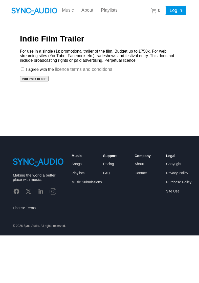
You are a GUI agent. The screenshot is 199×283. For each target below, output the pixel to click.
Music (68, 10)
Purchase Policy (178, 182)
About (87, 10)
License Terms (24, 208)
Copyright (173, 164)
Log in (176, 10)
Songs (77, 164)
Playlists (109, 10)
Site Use (173, 191)
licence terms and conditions (83, 69)
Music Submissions (87, 182)
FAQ (106, 173)
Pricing (108, 164)
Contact (141, 173)
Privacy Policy (177, 173)
